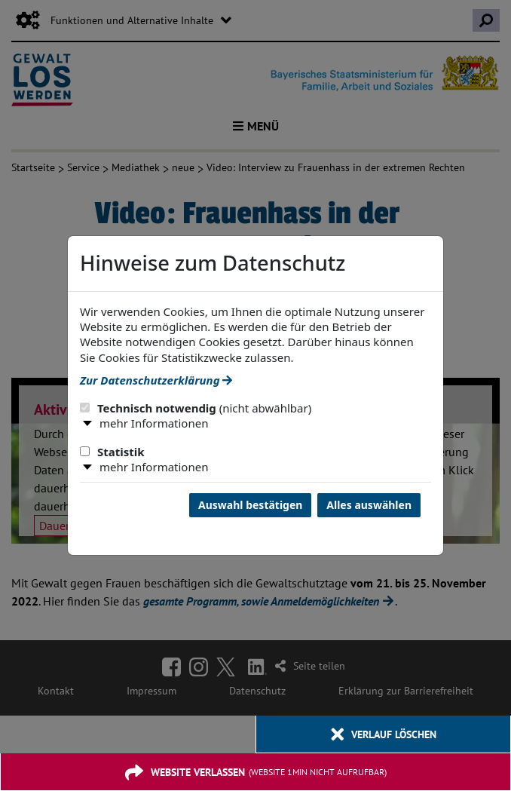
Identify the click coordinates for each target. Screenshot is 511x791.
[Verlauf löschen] (383, 734)
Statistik (112, 451)
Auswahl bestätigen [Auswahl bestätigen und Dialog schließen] (250, 505)
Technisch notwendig (195, 407)
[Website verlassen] (255, 772)
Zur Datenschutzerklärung (156, 380)
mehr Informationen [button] (153, 423)
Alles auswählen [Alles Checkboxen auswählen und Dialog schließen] (369, 505)
